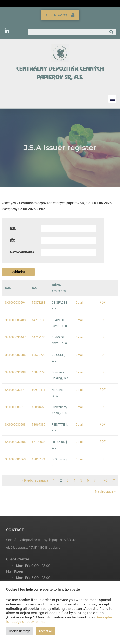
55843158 (38, 372)
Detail (79, 302)
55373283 (38, 302)
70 (105, 480)
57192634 (38, 442)
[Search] (111, 32)
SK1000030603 (15, 424)
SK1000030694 (15, 302)
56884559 (38, 407)
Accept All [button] (45, 631)
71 (114, 480)
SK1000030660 (15, 459)
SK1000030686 (15, 355)
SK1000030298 (15, 372)
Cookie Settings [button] (19, 631)
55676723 (38, 355)
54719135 (38, 320)
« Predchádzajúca (35, 480)
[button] (112, 99)
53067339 (38, 424)
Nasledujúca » (105, 491)
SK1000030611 (15, 407)
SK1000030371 (15, 389)
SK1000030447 (15, 337)
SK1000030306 (15, 442)
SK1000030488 (15, 320)
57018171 (38, 459)
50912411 (38, 389)
